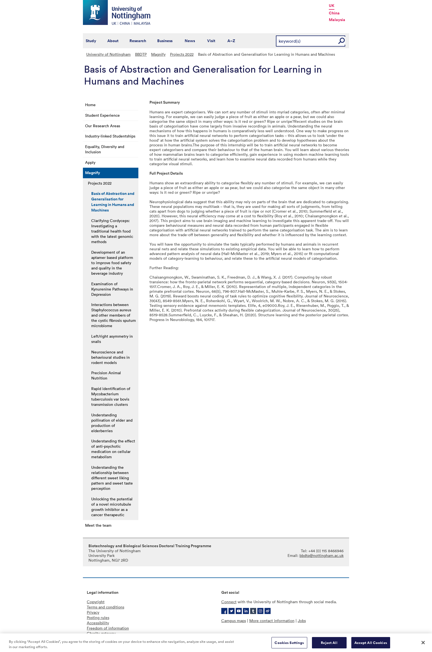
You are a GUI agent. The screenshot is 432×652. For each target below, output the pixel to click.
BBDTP (141, 54)
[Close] (423, 644)
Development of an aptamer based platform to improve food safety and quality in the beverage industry (112, 262)
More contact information (271, 620)
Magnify (158, 54)
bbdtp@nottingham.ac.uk (321, 555)
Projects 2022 (182, 54)
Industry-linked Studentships (110, 136)
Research (137, 41)
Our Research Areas (102, 125)
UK (331, 5)
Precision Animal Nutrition (106, 375)
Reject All (329, 644)
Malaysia (337, 19)
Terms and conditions (105, 607)
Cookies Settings (289, 644)
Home (90, 104)
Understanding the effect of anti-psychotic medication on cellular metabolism (113, 448)
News (190, 41)
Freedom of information (108, 628)
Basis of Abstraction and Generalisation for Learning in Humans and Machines (112, 202)
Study (91, 41)
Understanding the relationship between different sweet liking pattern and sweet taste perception (112, 478)
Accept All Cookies (370, 644)
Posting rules (98, 617)
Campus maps (233, 620)
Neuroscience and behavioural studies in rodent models (110, 357)
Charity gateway (101, 633)
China (334, 13)
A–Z (231, 41)
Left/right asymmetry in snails (112, 338)
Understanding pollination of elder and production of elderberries (112, 422)
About (112, 41)
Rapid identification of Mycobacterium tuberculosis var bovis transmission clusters (110, 396)
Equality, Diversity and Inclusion (104, 149)
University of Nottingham (108, 54)
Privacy (93, 612)
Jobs (302, 620)
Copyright (96, 601)
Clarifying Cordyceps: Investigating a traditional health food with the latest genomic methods (112, 231)
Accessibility (98, 622)
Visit (211, 41)
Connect (229, 601)
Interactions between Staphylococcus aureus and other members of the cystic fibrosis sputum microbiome (113, 315)
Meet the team (98, 525)
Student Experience (102, 115)
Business (164, 41)
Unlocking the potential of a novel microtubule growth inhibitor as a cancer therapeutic (112, 506)
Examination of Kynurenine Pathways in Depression (112, 289)
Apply (90, 162)
